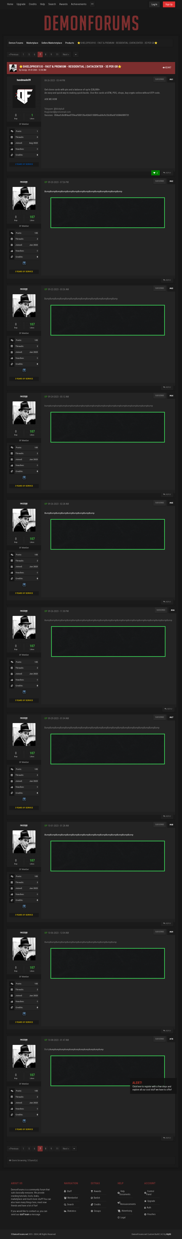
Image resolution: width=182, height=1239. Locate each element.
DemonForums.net (20, 1234)
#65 (171, 503)
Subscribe (159, 79)
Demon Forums (16, 42)
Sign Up (169, 4)
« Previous (13, 54)
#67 (171, 717)
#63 (171, 288)
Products (69, 42)
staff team (24, 1214)
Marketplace (32, 42)
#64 (171, 395)
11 (57, 54)
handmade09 (24, 80)
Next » (66, 54)
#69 (171, 932)
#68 (171, 824)
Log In (154, 4)
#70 (171, 1039)
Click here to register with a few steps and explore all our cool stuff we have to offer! (152, 1086)
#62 (171, 181)
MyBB (168, 1234)
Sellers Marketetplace (51, 42)
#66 (172, 610)
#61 (171, 79)
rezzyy (24, 70)
